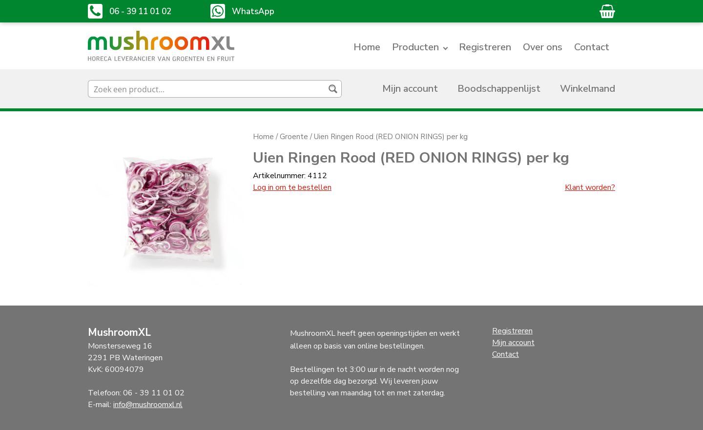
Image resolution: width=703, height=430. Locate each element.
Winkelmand (587, 88)
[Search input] (207, 89)
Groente (294, 137)
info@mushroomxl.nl (148, 404)
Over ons (542, 47)
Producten (415, 47)
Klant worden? (590, 187)
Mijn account (410, 88)
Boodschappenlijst (498, 88)
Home (366, 47)
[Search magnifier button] (333, 89)
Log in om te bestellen (292, 187)
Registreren (485, 47)
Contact (591, 47)
